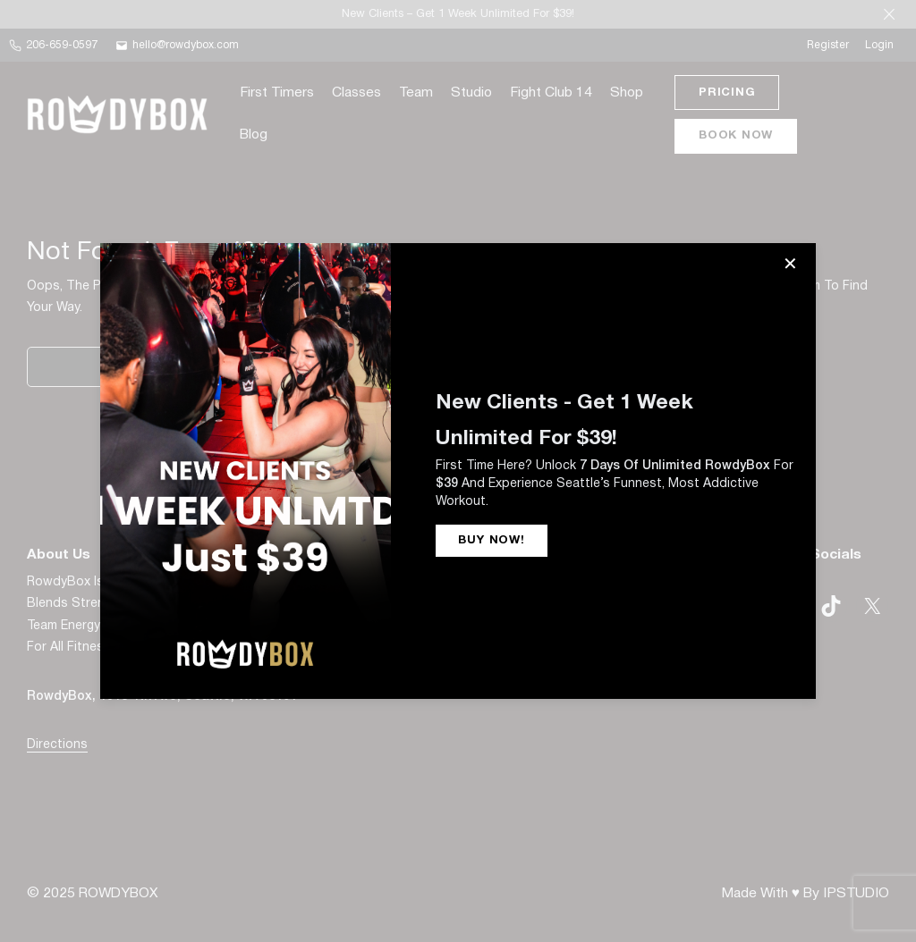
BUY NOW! (491, 540)
